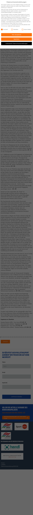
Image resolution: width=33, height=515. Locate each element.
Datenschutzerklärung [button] (20, 46)
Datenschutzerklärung (6, 24)
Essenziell (4, 29)
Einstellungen (4, 25)
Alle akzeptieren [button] (16, 34)
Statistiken (14, 29)
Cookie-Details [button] (12, 46)
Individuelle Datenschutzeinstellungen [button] (17, 43)
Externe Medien (26, 29)
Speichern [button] (16, 38)
